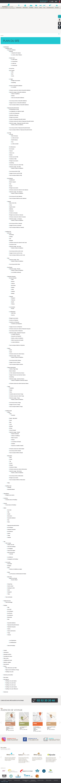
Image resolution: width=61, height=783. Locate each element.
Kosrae (10, 463)
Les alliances (10, 557)
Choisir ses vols (10, 544)
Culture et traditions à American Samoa (19, 380)
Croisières (6, 498)
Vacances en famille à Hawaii (17, 445)
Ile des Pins (11, 68)
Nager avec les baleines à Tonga (12, 669)
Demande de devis (7, 654)
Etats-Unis (9, 576)
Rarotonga (11, 234)
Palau (10, 457)
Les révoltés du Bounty (16, 272)
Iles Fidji (9, 132)
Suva (12, 141)
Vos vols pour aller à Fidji (14, 171)
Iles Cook (9, 233)
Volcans (13, 439)
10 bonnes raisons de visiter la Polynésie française (19, 328)
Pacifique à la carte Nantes (11, 680)
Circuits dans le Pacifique (10, 504)
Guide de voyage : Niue (14, 259)
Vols (4, 541)
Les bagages (10, 548)
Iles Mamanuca (12, 146)
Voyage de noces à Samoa (14, 362)
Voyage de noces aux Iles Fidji (15, 173)
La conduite (13, 87)
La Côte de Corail (14, 137)
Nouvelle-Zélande (11, 489)
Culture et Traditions (15, 435)
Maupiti (12, 293)
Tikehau (13, 303)
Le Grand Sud (14, 65)
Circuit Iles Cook (12, 244)
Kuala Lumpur (10, 586)
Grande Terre (12, 57)
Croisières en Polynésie (14, 322)
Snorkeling (13, 82)
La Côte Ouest (14, 59)
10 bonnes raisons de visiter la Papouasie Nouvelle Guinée (21, 121)
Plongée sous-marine (15, 80)
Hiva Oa (13, 315)
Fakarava (13, 299)
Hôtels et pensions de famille (17, 340)
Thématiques (6, 493)
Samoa (8, 348)
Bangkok (9, 565)
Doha (8, 567)
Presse (5, 666)
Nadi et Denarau (14, 135)
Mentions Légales (7, 662)
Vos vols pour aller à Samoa (15, 360)
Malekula (11, 208)
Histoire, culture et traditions (17, 124)
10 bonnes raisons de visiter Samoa (16, 353)
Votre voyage (8, 543)
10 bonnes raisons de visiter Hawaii (16, 448)
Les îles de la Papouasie (14, 113)
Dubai (8, 572)
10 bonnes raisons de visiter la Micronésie (18, 469)
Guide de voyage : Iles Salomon (15, 191)
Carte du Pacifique (11, 645)
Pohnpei (11, 465)
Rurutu (12, 308)
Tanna (10, 204)
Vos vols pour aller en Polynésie (16, 330)
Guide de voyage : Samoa (14, 355)
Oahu (10, 413)
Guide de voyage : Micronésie (15, 471)
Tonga (8, 386)
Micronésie (9, 455)
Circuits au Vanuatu (13, 212)
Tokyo (8, 593)
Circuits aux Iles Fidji (13, 156)
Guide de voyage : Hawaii (14, 432)
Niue (8, 258)
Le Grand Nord (14, 61)
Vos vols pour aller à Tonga (15, 402)
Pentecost (11, 210)
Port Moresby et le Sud (14, 109)
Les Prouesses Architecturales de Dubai (17, 573)
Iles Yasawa (11, 148)
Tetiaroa (13, 283)
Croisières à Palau (13, 467)
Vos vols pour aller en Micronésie (16, 475)
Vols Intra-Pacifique (11, 546)
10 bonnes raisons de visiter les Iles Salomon (18, 189)
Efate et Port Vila (12, 202)
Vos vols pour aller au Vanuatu (15, 223)
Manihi (12, 301)
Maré (12, 73)
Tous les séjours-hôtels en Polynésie (17, 345)
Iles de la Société (12, 278)
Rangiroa (13, 298)
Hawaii (8, 412)
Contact (5, 650)
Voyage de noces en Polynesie (15, 326)
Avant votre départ (11, 550)
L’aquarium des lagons (16, 52)
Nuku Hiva (13, 313)
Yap (10, 461)
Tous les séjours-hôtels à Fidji (15, 175)
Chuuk (10, 459)
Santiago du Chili (11, 588)
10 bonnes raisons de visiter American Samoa (18, 383)
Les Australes (12, 307)
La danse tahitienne (15, 342)
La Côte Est (13, 63)
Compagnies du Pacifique (12, 559)
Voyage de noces (7, 600)
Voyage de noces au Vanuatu (15, 225)
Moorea (12, 281)
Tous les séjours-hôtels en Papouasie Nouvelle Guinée (20, 129)
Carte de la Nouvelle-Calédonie (17, 97)
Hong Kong (9, 584)
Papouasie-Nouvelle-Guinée (13, 107)
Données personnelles (8, 674)
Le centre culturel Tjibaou (16, 54)
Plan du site (6, 658)
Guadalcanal (12, 179)
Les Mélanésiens (12, 642)
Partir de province (11, 552)
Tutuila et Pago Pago (13, 368)
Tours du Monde (8, 597)
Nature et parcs (14, 437)
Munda (10, 185)
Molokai (11, 426)
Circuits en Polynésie (13, 320)
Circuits (5, 503)
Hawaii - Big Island (13, 418)
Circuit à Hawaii (12, 430)
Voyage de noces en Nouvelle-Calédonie (17, 102)
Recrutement (6, 664)
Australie (9, 487)
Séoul (8, 589)
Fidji (8, 511)
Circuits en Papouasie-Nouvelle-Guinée (17, 119)
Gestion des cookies (4, 781)
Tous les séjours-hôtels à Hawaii (16, 452)
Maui (10, 422)
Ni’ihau (10, 428)
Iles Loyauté (11, 70)
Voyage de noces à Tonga (14, 404)
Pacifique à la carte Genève (11, 686)
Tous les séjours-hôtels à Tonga (16, 406)
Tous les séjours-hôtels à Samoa (16, 364)
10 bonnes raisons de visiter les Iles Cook (18, 242)
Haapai (10, 390)
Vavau (10, 392)
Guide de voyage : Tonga (14, 397)
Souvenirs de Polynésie (16, 336)
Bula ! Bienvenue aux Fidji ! (11, 667)
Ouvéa (12, 75)
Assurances (6, 652)
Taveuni (11, 150)
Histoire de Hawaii (15, 433)
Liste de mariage (8, 602)
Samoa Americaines (11, 367)
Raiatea (12, 287)
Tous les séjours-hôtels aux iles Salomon (17, 198)
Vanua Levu (11, 152)
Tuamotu (11, 296)
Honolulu (13, 415)
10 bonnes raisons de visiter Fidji (16, 164)
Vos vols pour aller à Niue (14, 264)
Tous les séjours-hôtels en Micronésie (17, 479)
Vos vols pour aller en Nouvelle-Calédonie (18, 100)
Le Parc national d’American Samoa (16, 372)
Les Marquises (12, 311)
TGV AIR (11, 554)
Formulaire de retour (8, 656)
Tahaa (12, 289)
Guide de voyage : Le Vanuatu (15, 218)
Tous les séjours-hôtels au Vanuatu (16, 227)
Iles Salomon (10, 178)
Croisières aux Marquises (16, 323)
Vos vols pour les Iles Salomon (15, 196)
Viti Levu (11, 134)
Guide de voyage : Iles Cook (15, 246)
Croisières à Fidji (12, 158)
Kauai (10, 420)
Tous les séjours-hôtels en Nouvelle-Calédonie (19, 104)
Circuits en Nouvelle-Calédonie (15, 85)
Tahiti (12, 279)
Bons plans (6, 677)
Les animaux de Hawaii (16, 441)
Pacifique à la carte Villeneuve (11, 688)
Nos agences (6, 679)
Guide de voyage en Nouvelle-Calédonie (17, 92)
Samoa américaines (11, 630)
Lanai (10, 424)
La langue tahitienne (15, 334)
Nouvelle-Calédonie (11, 49)
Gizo (10, 183)
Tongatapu (11, 388)
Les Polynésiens (12, 640)
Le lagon (11, 79)
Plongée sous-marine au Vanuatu (16, 214)
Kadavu (11, 154)
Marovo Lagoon (12, 181)
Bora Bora (13, 285)
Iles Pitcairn (9, 267)
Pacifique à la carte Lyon (10, 684)
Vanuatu (9, 201)
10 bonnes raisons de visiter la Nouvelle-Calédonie (19, 90)
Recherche (6, 691)
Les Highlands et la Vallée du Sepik (16, 111)
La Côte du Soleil (14, 143)
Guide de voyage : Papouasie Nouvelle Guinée (19, 123)
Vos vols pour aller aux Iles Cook (16, 251)
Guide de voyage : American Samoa (16, 378)
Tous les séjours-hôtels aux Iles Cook (17, 255)
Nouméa (11, 51)
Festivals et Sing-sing (13, 115)
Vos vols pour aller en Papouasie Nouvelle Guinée (19, 127)
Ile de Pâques (10, 527)
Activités (13, 443)
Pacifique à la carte (9, 671)
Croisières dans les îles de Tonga (16, 394)
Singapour (9, 591)
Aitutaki (11, 236)
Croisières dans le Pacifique (11, 499)
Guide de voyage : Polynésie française (17, 332)
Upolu (10, 349)
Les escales (7, 562)
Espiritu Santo (12, 206)
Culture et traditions (15, 93)
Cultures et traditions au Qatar (15, 569)
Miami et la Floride (13, 578)
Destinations (6, 46)
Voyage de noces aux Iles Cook (15, 253)
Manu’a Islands (12, 370)
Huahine (13, 291)
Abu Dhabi (9, 563)
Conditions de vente (8, 660)
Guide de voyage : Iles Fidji (15, 166)
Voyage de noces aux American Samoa (17, 374)
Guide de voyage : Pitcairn (14, 268)
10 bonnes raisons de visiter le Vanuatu (17, 216)
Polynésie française (11, 276)
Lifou (12, 72)
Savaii (10, 351)
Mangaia (11, 240)
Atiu (10, 238)
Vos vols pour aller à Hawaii (15, 450)
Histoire (13, 95)
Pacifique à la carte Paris (10, 682)
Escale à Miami (14, 579)
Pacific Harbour (14, 139)
